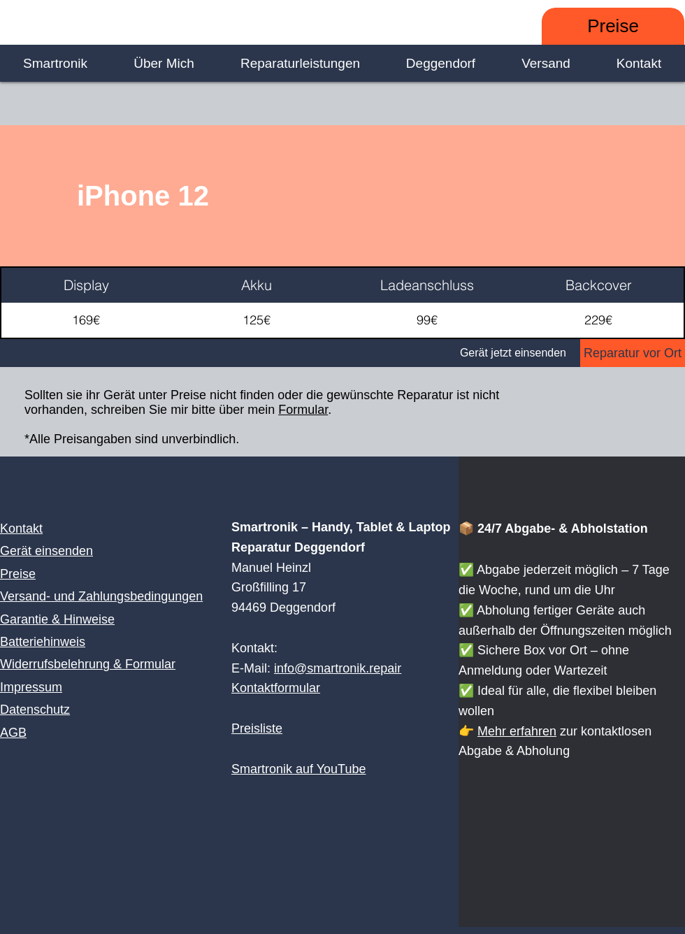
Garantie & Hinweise (57, 619)
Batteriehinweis (42, 642)
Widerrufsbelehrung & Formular (87, 664)
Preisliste (256, 728)
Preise (18, 574)
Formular (303, 410)
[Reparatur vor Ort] (632, 353)
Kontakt (21, 529)
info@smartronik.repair (337, 668)
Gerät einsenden (46, 551)
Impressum (31, 687)
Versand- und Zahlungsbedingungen (101, 596)
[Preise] (613, 26)
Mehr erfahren (516, 731)
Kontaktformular (275, 688)
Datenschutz (35, 710)
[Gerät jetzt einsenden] (290, 353)
